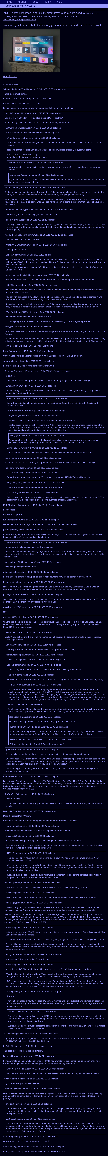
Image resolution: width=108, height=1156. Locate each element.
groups (22, 1)
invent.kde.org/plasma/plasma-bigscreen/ (49, 299)
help (59, 1)
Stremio (8, 799)
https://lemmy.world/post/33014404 (19, 19)
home (9, 1)
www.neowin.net (91, 13)
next (56, 89)
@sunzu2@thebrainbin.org (24, 154)
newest (16, 84)
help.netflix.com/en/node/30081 (32, 704)
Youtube (16, 799)
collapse (62, 89)
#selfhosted (10, 76)
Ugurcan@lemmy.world (19, 16)
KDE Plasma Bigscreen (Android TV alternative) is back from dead (42, 12)
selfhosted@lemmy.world (21, 5)
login (48, 1)
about (36, 1)
